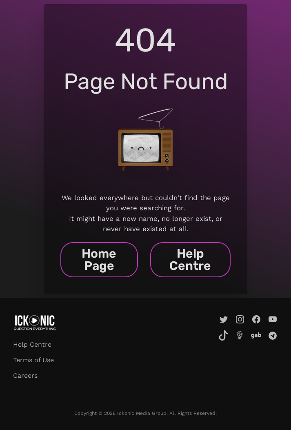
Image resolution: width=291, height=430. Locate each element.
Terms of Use (33, 360)
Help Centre (190, 259)
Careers (25, 375)
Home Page (99, 259)
